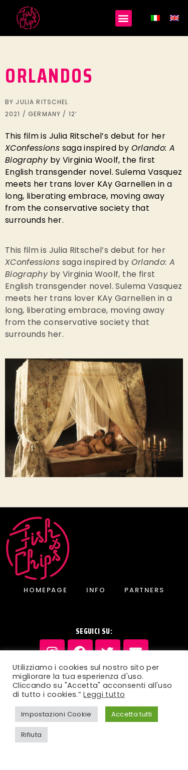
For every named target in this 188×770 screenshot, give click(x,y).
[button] (123, 18)
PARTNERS (144, 590)
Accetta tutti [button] (131, 714)
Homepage (45, 590)
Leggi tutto (104, 694)
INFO (95, 590)
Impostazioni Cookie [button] (56, 714)
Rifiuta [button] (31, 734)
